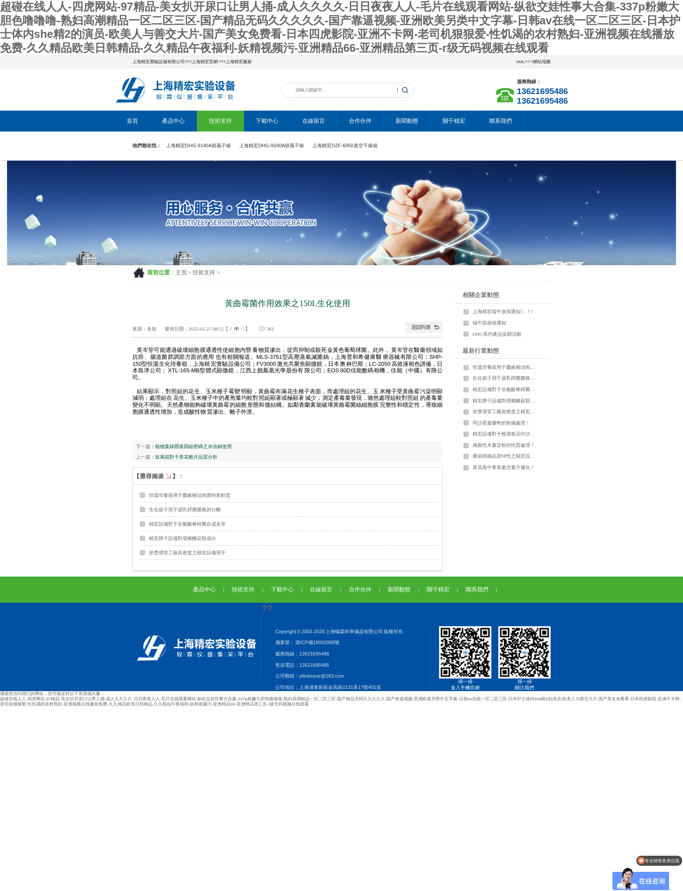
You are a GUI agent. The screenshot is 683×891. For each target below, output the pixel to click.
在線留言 (313, 121)
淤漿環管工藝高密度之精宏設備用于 (187, 552)
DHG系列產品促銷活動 (497, 334)
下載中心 (267, 121)
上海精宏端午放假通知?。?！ (503, 311)
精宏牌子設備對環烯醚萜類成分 (182, 538)
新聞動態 (407, 121)
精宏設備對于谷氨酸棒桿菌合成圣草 (187, 523)
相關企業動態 (481, 294)
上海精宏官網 (205, 61)
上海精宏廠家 (239, 61)
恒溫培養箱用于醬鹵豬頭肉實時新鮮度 (189, 495)
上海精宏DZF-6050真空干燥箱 (344, 145)
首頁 (132, 121)
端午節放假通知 (489, 322)
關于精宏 (454, 121)
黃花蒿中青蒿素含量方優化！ (504, 467)
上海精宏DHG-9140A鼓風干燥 (198, 145)
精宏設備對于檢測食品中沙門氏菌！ (506, 433)
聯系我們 (500, 121)
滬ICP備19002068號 (316, 642)
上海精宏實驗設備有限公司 (158, 61)
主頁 (181, 273)
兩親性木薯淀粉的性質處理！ (504, 445)
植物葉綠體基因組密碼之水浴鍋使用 (193, 446)
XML (520, 61)
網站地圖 (542, 61)
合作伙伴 (360, 121)
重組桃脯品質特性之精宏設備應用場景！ (506, 456)
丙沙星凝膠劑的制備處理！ (501, 422)
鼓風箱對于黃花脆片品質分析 (186, 456)
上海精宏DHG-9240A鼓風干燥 (271, 145)
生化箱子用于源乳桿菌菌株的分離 (185, 509)
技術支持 (220, 121)
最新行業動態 (481, 350)
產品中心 (173, 121)
